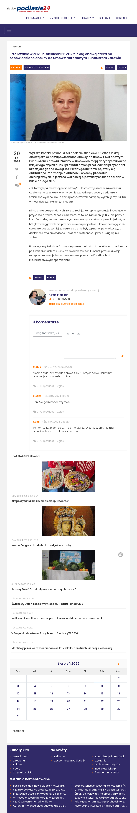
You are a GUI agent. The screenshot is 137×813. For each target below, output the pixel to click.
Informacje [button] (34, 18)
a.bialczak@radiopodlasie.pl (67, 304)
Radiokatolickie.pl (105, 768)
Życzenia (100, 760)
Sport (16, 768)
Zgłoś (60, 386)
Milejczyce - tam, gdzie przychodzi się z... (100, 801)
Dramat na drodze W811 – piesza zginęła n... (101, 789)
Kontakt (121, 18)
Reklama (105, 18)
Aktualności (20, 756)
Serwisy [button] (86, 18)
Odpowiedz (47, 386)
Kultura (17, 764)
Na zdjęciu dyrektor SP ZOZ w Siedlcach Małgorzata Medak (37, 142)
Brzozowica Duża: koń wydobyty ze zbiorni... (39, 794)
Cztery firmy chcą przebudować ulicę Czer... (39, 805)
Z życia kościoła (22, 772)
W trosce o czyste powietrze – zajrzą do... (38, 797)
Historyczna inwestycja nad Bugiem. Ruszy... (101, 805)
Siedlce (11, 8)
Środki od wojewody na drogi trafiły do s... (100, 794)
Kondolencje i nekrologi (109, 756)
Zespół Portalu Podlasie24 (70, 760)
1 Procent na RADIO (107, 772)
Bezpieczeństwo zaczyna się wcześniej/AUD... (101, 786)
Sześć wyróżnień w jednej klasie (32, 801)
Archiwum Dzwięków (107, 764)
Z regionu (19, 760)
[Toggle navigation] (9, 30)
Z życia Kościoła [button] (61, 18)
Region (122, 67)
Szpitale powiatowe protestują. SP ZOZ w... (39, 789)
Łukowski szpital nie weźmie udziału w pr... (100, 797)
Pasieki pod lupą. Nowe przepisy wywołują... (39, 786)
